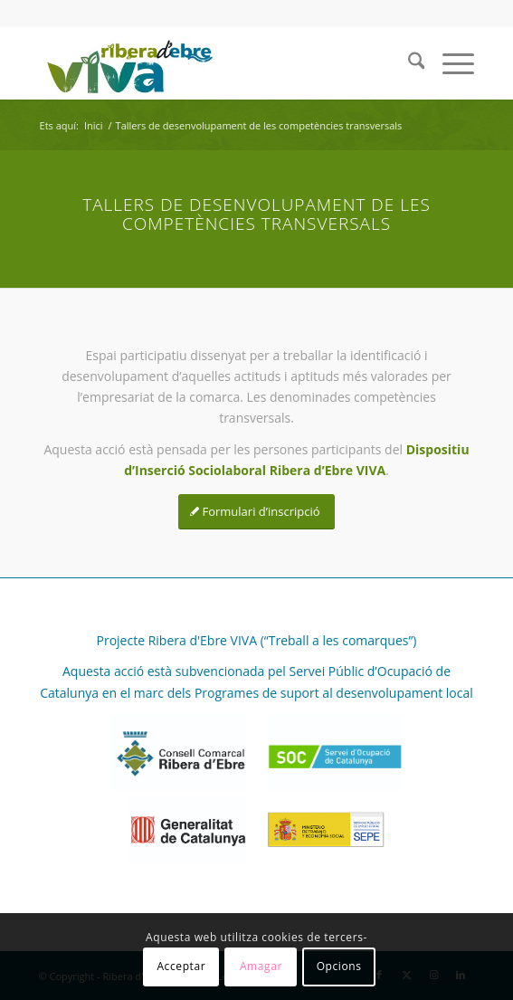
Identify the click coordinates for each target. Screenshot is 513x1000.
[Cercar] (407, 63)
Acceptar (181, 966)
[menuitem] (407, 63)
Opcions (339, 966)
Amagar (261, 966)
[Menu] (449, 63)
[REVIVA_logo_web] (213, 63)
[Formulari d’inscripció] (256, 511)
